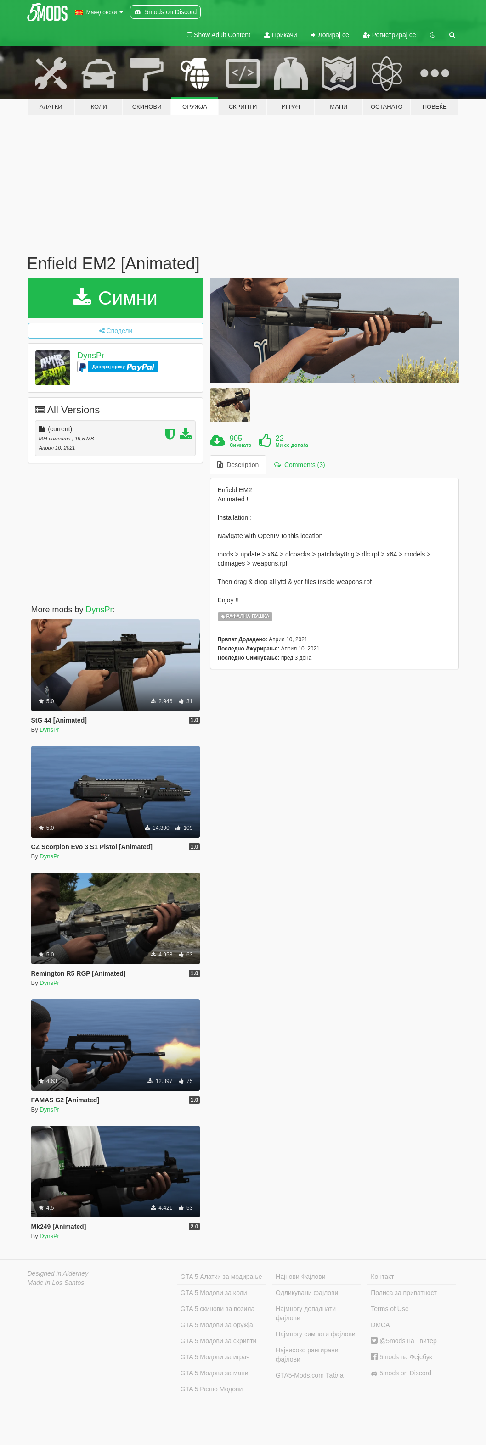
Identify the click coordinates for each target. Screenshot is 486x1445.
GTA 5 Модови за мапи (215, 1373)
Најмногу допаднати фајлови (306, 1313)
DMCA (380, 1324)
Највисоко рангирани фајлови (307, 1354)
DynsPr (90, 355)
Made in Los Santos (56, 1282)
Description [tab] (238, 464)
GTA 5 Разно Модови (212, 1389)
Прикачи (280, 35)
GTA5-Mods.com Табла (310, 1375)
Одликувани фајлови (307, 1292)
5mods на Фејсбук (401, 1357)
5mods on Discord (401, 1373)
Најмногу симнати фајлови (316, 1334)
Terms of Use (389, 1308)
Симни (115, 298)
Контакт (382, 1276)
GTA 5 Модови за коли (214, 1292)
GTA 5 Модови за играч (215, 1357)
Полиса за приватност (404, 1292)
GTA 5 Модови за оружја (217, 1324)
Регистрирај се (389, 35)
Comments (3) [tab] (299, 464)
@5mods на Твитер (403, 1341)
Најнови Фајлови (301, 1276)
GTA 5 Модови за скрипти (219, 1341)
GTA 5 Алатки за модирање (221, 1276)
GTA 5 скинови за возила (217, 1308)
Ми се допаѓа (291, 445)
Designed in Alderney (58, 1273)
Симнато (241, 445)
